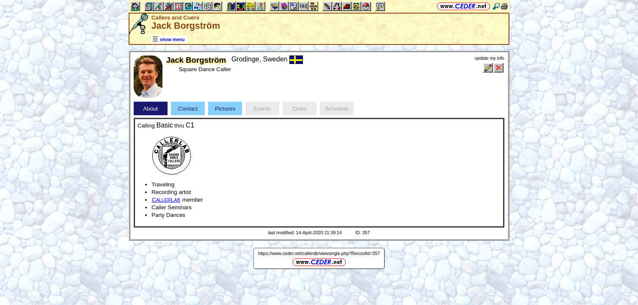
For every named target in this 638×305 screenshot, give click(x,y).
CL (166, 200)
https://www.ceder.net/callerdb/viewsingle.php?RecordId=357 (319, 253)
